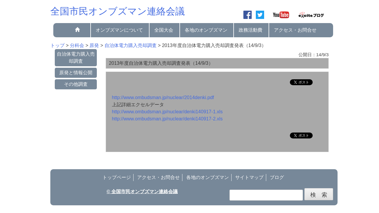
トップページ (116, 177)
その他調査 (76, 84)
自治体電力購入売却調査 (76, 57)
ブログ (277, 177)
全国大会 (163, 30)
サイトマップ (249, 177)
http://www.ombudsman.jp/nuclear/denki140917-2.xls (167, 118)
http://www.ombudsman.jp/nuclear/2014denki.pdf (163, 97)
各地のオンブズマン (206, 30)
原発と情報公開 (75, 72)
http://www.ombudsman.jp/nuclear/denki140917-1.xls (167, 111)
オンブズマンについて (119, 30)
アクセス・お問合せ (295, 30)
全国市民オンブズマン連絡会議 (117, 11)
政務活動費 (250, 30)
